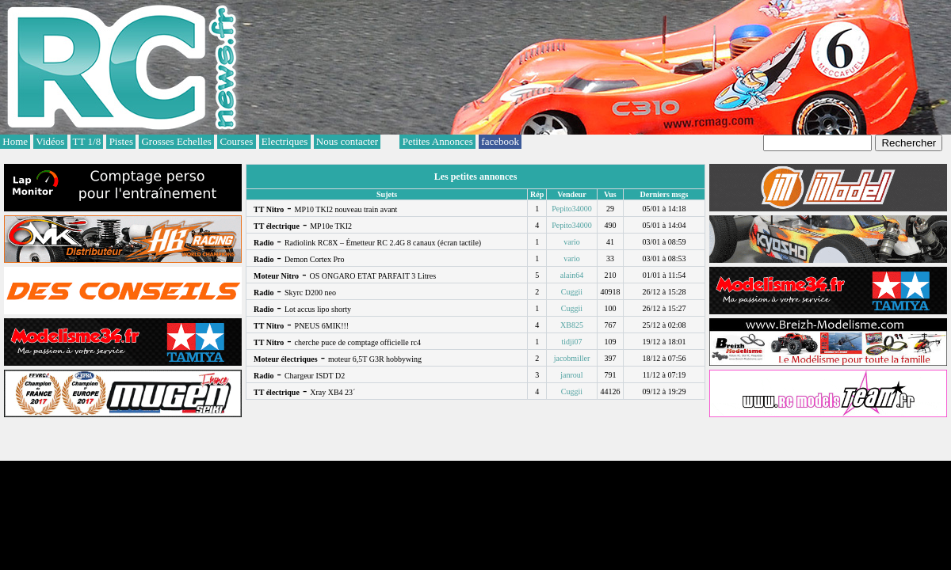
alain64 (571, 275)
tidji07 (571, 341)
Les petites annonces (476, 176)
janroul (571, 374)
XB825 (571, 325)
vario (571, 242)
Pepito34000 (572, 208)
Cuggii (571, 291)
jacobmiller (572, 358)
